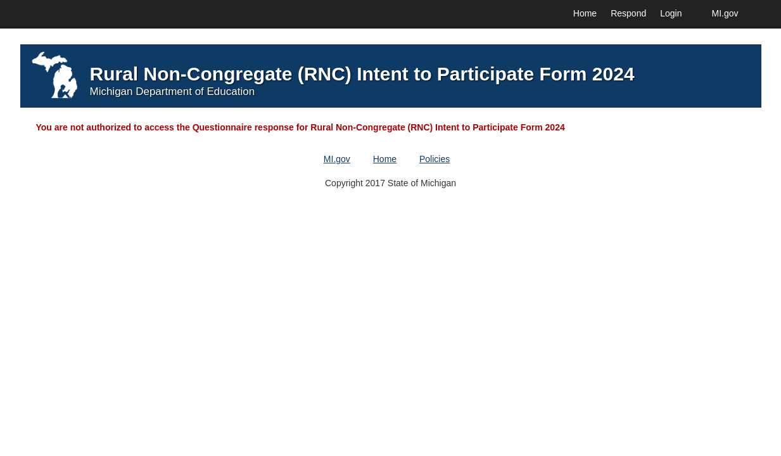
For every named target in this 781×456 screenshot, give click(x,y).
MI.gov (724, 13)
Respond (628, 13)
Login (671, 13)
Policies (434, 159)
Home (585, 13)
